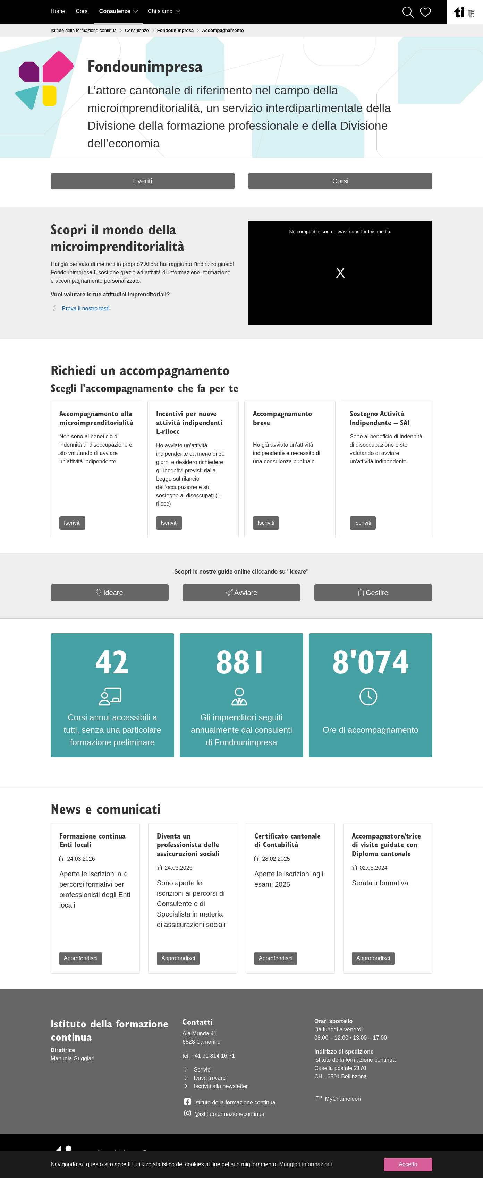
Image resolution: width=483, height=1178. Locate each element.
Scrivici (203, 1070)
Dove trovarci (210, 1078)
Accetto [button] (408, 1164)
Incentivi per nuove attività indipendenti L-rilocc (189, 422)
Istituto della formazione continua (235, 1103)
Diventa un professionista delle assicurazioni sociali (188, 845)
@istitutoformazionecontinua (229, 1114)
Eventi (142, 181)
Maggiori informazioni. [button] (306, 1164)
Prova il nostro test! (86, 308)
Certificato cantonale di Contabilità (287, 840)
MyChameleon (343, 1099)
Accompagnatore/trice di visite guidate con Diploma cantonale (386, 845)
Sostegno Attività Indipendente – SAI (379, 418)
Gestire (373, 592)
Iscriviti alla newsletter (221, 1086)
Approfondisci (81, 958)
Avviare (241, 592)
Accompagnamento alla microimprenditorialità (96, 418)
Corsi (340, 181)
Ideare (109, 592)
